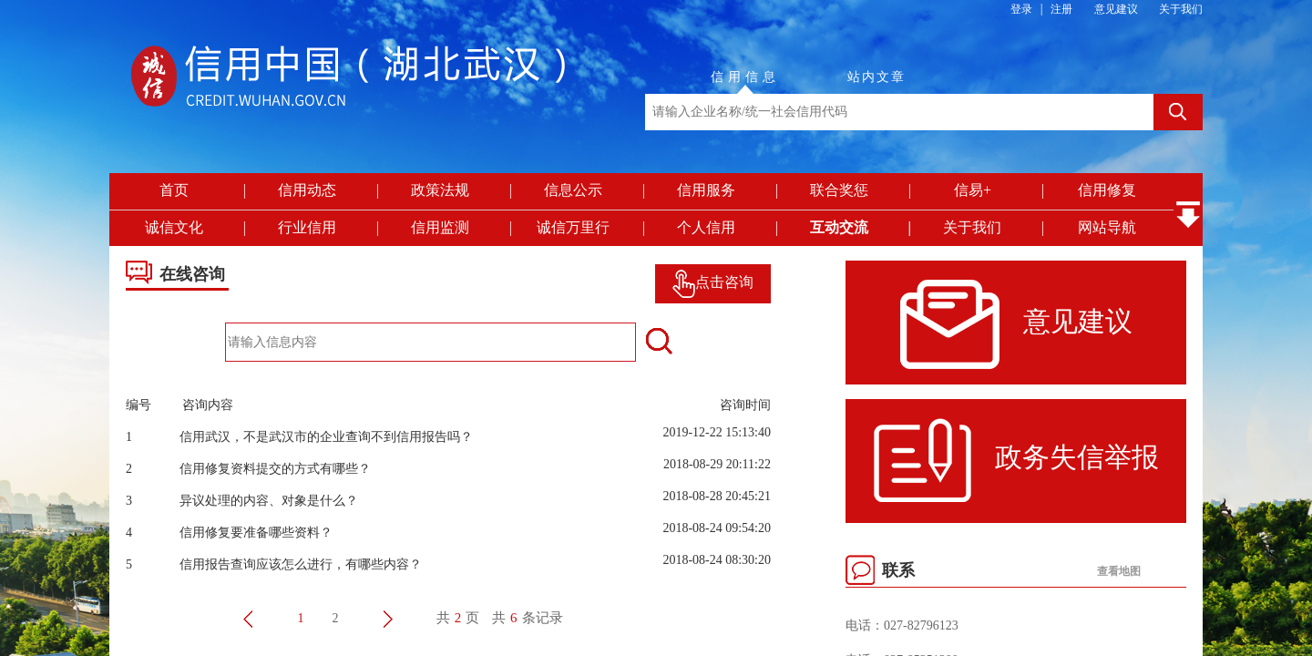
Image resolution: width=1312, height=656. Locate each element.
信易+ (972, 190)
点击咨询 (712, 282)
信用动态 (307, 190)
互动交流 (839, 227)
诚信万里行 (573, 227)
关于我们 (1181, 9)
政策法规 (440, 190)
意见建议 (1116, 9)
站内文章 (876, 77)
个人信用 (706, 227)
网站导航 (1107, 227)
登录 (1021, 9)
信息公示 (573, 190)
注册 (1061, 9)
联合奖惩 (839, 190)
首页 (174, 190)
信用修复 (1107, 190)
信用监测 (440, 227)
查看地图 (1119, 571)
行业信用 (307, 227)
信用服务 (706, 190)
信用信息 (745, 77)
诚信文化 (174, 227)
